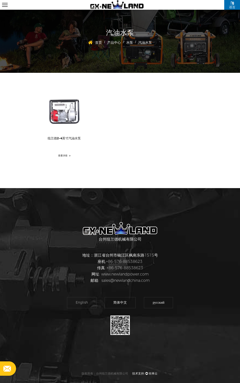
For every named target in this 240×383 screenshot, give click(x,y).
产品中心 (114, 42)
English (82, 302)
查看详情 (64, 152)
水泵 (129, 42)
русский (158, 302)
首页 (98, 42)
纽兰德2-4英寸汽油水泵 (64, 137)
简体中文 (120, 302)
